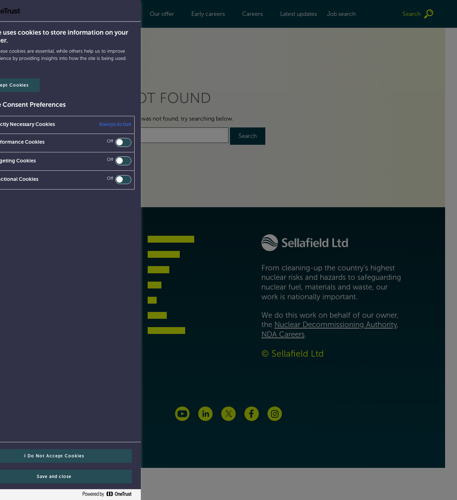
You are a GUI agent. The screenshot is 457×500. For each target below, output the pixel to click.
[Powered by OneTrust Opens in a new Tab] (31, 495)
